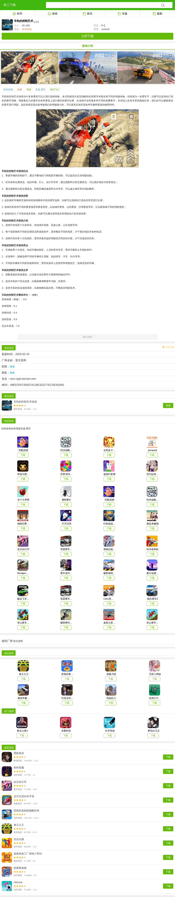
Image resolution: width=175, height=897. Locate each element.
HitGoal (18, 882)
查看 (168, 405)
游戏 (52, 14)
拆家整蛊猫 (20, 868)
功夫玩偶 (19, 839)
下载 (168, 757)
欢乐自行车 (20, 782)
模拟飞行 (54, 89)
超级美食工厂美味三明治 (28, 853)
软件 (17, 14)
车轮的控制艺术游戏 (25, 401)
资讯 (87, 14)
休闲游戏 (26, 29)
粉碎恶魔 (19, 767)
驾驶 (28, 89)
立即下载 (87, 36)
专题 (122, 14)
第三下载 (9, 5)
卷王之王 (19, 825)
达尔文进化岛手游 (24, 796)
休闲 (19, 89)
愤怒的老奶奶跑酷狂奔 (26, 810)
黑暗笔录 (19, 753)
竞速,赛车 (40, 89)
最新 (157, 14)
